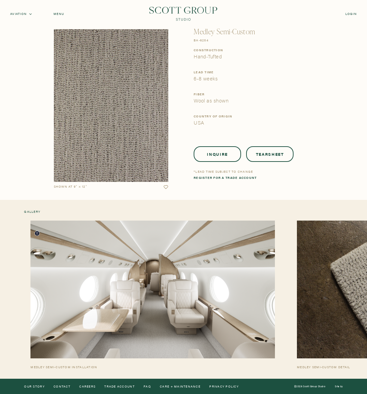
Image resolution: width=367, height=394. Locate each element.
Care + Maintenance (180, 386)
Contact (61, 386)
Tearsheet (270, 154)
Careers (87, 386)
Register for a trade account (225, 177)
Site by (339, 386)
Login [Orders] (351, 13)
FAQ (147, 386)
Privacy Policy (224, 386)
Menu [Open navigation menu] (58, 13)
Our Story (34, 386)
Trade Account (119, 386)
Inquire (217, 154)
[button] (166, 187)
